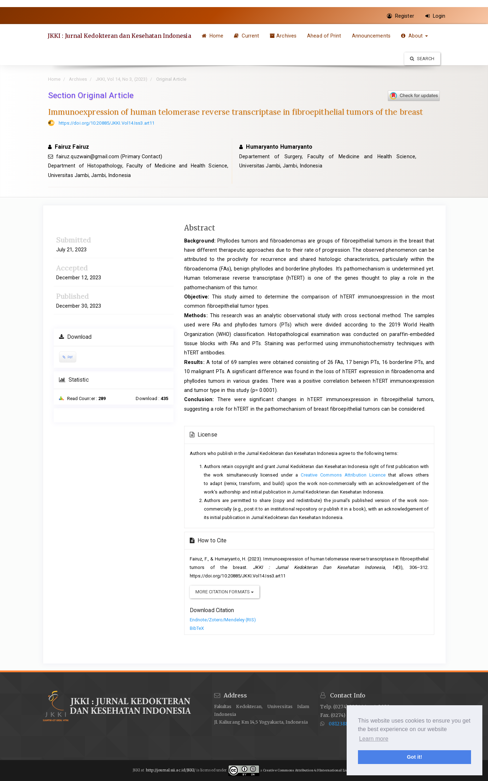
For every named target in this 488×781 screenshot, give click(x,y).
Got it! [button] (414, 757)
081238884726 (346, 724)
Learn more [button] (373, 739)
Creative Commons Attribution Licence (343, 475)
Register (400, 16)
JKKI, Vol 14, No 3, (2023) (122, 79)
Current (247, 36)
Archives (284, 36)
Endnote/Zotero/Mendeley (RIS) (223, 619)
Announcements (372, 36)
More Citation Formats (224, 591)
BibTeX (197, 628)
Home (214, 36)
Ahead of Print (325, 36)
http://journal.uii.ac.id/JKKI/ (171, 770)
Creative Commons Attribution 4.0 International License (309, 770)
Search (422, 58)
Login (435, 16)
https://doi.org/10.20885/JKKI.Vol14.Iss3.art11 (107, 123)
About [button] (415, 36)
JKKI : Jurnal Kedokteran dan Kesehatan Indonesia (120, 35)
